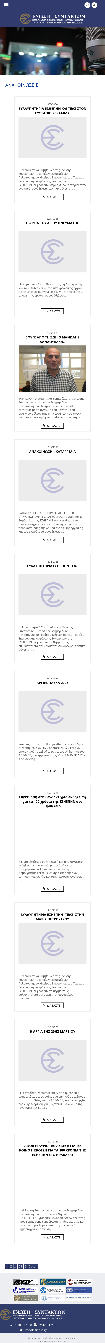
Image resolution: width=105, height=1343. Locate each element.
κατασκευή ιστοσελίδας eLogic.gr (54, 1341)
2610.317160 (23, 1325)
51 (20, 1266)
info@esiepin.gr (35, 1330)
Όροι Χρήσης (71, 1338)
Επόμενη (31, 1266)
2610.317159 (48, 1325)
